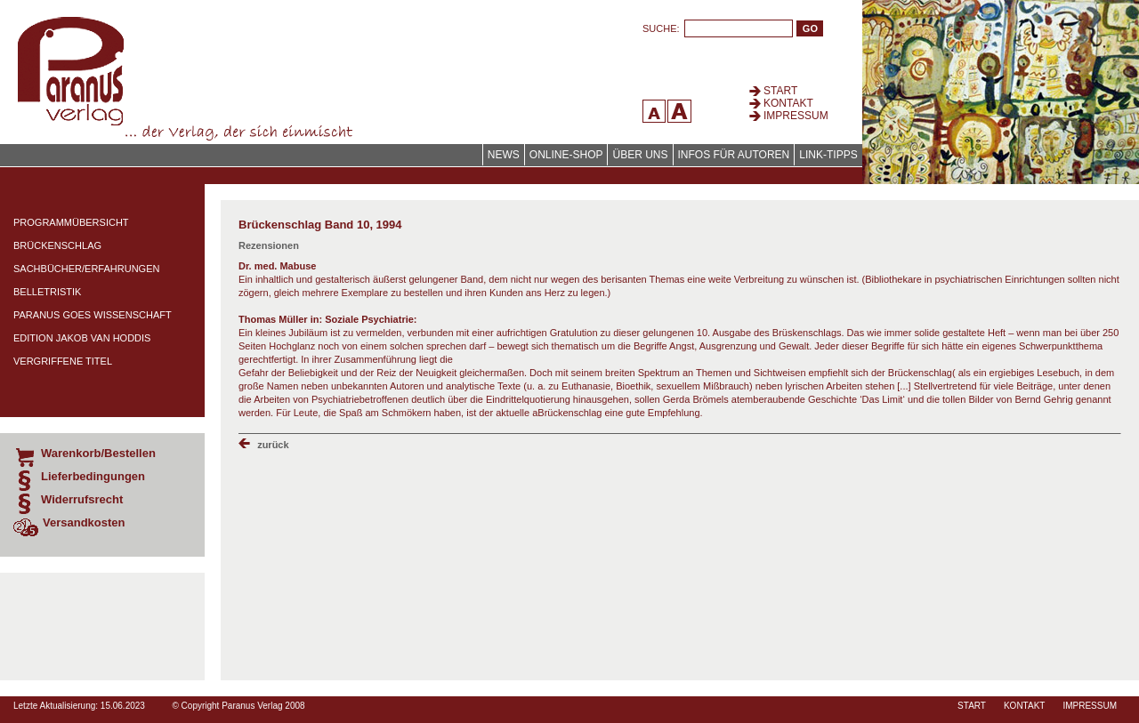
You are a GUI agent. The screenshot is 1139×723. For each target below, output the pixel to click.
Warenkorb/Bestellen (98, 453)
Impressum (795, 115)
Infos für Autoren (734, 155)
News (504, 155)
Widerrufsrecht (82, 499)
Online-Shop (566, 155)
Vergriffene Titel (62, 361)
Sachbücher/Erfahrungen (86, 268)
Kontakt (788, 103)
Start (780, 90)
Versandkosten (84, 522)
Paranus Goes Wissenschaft (92, 314)
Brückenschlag (57, 245)
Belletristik (47, 291)
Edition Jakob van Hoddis (81, 338)
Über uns (639, 155)
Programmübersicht (71, 222)
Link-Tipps (828, 155)
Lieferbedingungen (93, 476)
